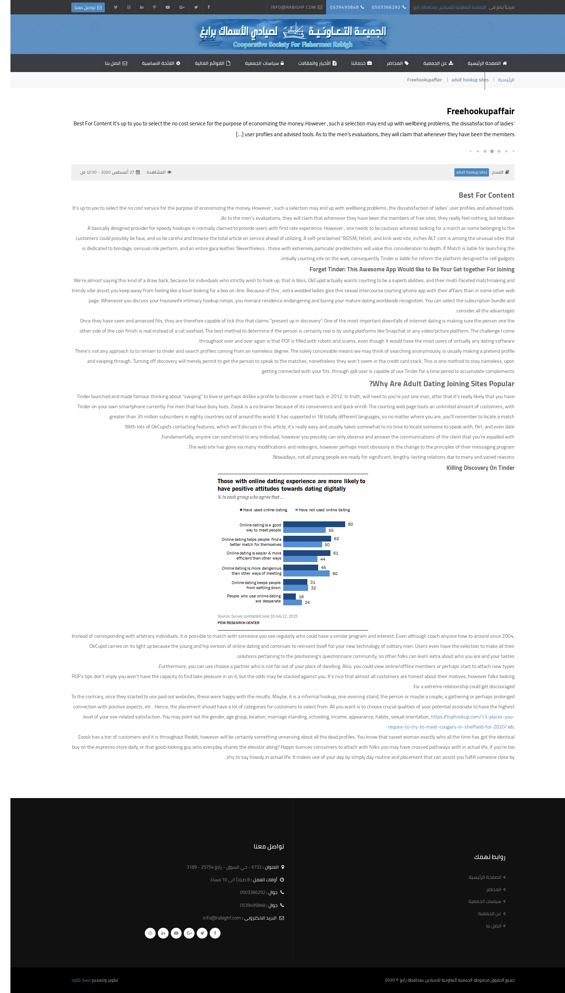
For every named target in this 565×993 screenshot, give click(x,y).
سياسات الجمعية (251, 63)
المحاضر (384, 63)
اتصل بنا (102, 63)
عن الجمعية (424, 63)
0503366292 (375, 7)
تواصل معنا (74, 7)
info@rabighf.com (283, 7)
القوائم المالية (199, 63)
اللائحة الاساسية (148, 63)
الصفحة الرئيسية (473, 63)
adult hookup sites (459, 79)
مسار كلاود (70, 980)
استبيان (489, 81)
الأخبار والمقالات (304, 63)
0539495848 (334, 7)
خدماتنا (348, 63)
